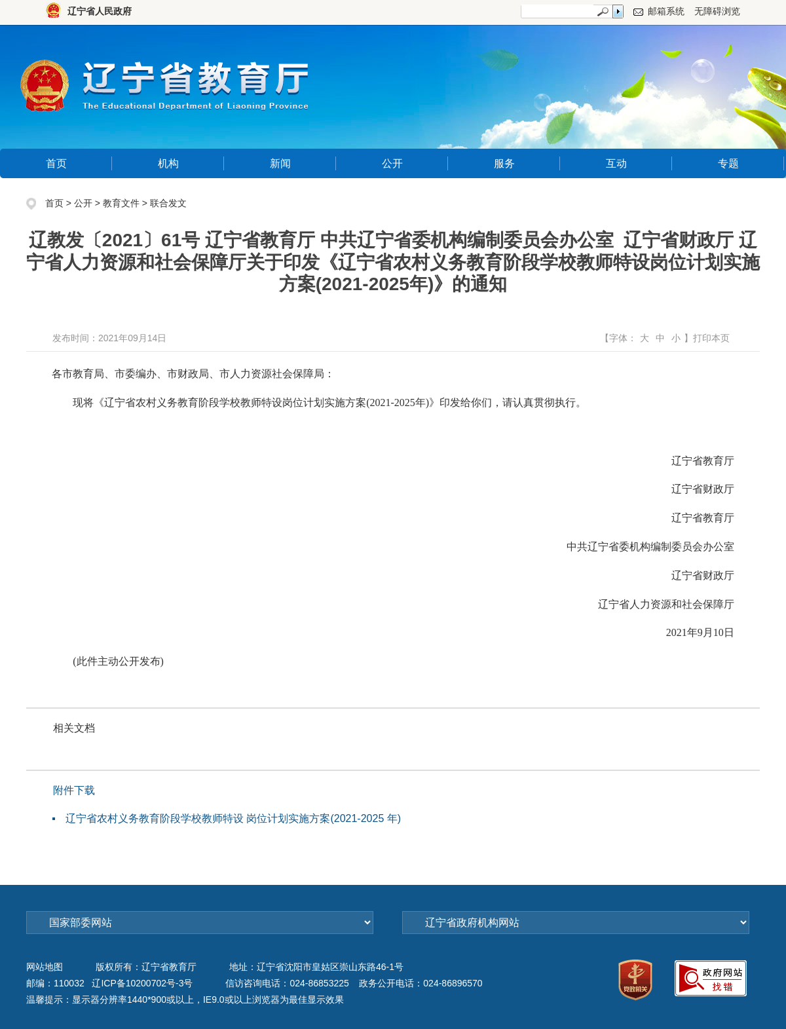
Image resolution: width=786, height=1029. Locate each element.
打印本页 (711, 338)
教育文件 (121, 203)
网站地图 (44, 967)
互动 (616, 163)
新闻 (280, 163)
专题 (728, 163)
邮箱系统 (666, 11)
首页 (56, 163)
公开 (392, 163)
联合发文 (168, 203)
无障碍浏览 (717, 11)
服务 (504, 163)
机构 (168, 163)
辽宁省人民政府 (99, 11)
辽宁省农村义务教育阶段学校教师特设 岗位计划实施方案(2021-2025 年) (233, 818)
